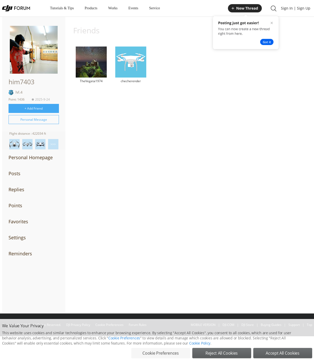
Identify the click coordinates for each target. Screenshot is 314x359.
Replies (16, 189)
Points (15, 205)
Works (113, 8)
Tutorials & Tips (62, 8)
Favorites (18, 221)
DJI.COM (228, 325)
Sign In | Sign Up (295, 8)
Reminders (20, 253)
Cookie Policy (199, 352)
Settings (17, 237)
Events (133, 8)
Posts (14, 173)
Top (309, 325)
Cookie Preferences (109, 325)
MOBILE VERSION (203, 325)
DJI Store (247, 325)
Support (294, 325)
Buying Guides (271, 325)
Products (91, 8)
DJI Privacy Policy (78, 325)
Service (154, 8)
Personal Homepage (31, 157)
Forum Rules (138, 325)
